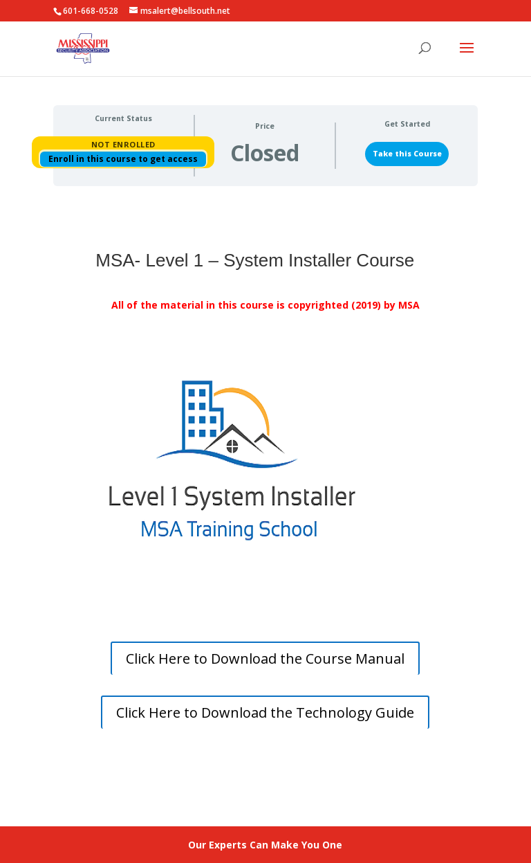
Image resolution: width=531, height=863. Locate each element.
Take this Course (407, 153)
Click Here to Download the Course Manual (265, 658)
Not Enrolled (123, 144)
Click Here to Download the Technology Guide (265, 712)
